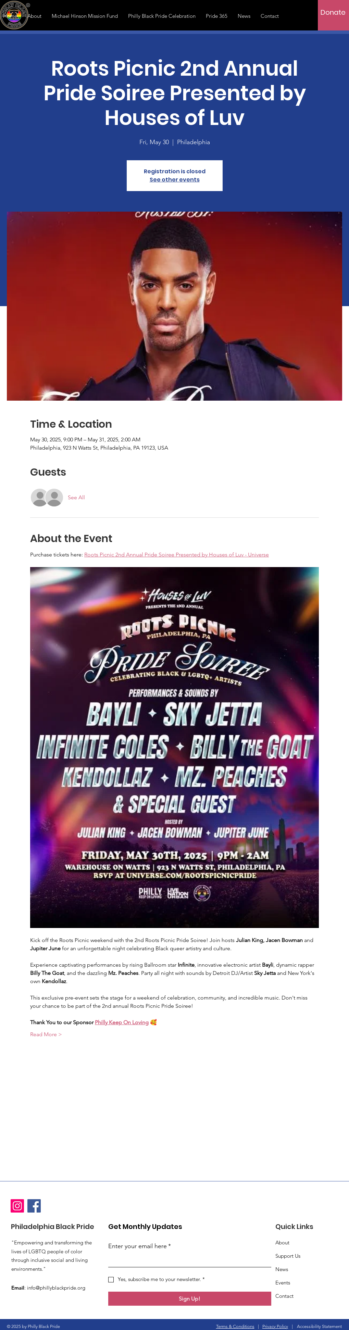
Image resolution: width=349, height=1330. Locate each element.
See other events (175, 180)
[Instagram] (17, 1206)
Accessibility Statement (319, 1326)
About (282, 1242)
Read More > (46, 1034)
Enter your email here (139, 1246)
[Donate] (333, 12)
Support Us (287, 1256)
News (281, 1269)
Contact (284, 1296)
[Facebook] (34, 1206)
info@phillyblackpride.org (56, 1287)
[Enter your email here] (187, 1260)
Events (282, 1282)
